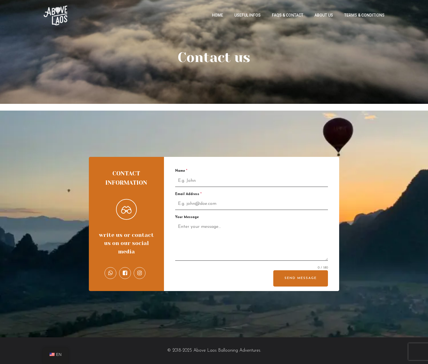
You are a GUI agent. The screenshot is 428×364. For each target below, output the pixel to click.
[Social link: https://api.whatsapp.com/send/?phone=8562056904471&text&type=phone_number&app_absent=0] (112, 273)
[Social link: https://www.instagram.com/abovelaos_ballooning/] (141, 273)
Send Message (300, 278)
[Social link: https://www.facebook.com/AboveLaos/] (126, 273)
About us (323, 15)
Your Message (187, 217)
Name (181, 171)
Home (217, 15)
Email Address (188, 194)
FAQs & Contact (287, 15)
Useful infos (247, 15)
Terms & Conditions (364, 15)
